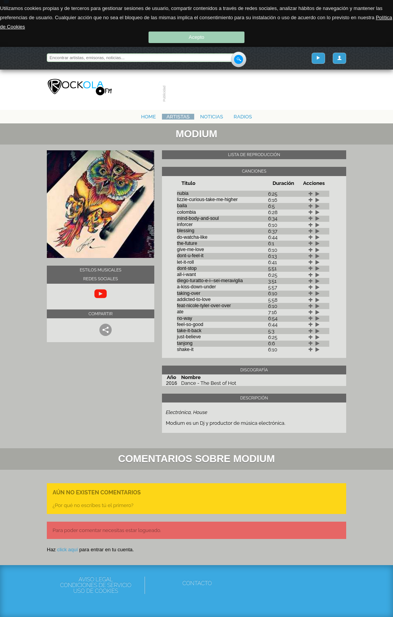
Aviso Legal (96, 579)
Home (148, 117)
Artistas (178, 117)
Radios (243, 117)
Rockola (79, 87)
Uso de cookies (95, 591)
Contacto (197, 583)
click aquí (67, 549)
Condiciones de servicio (95, 585)
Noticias (211, 117)
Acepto (196, 37)
